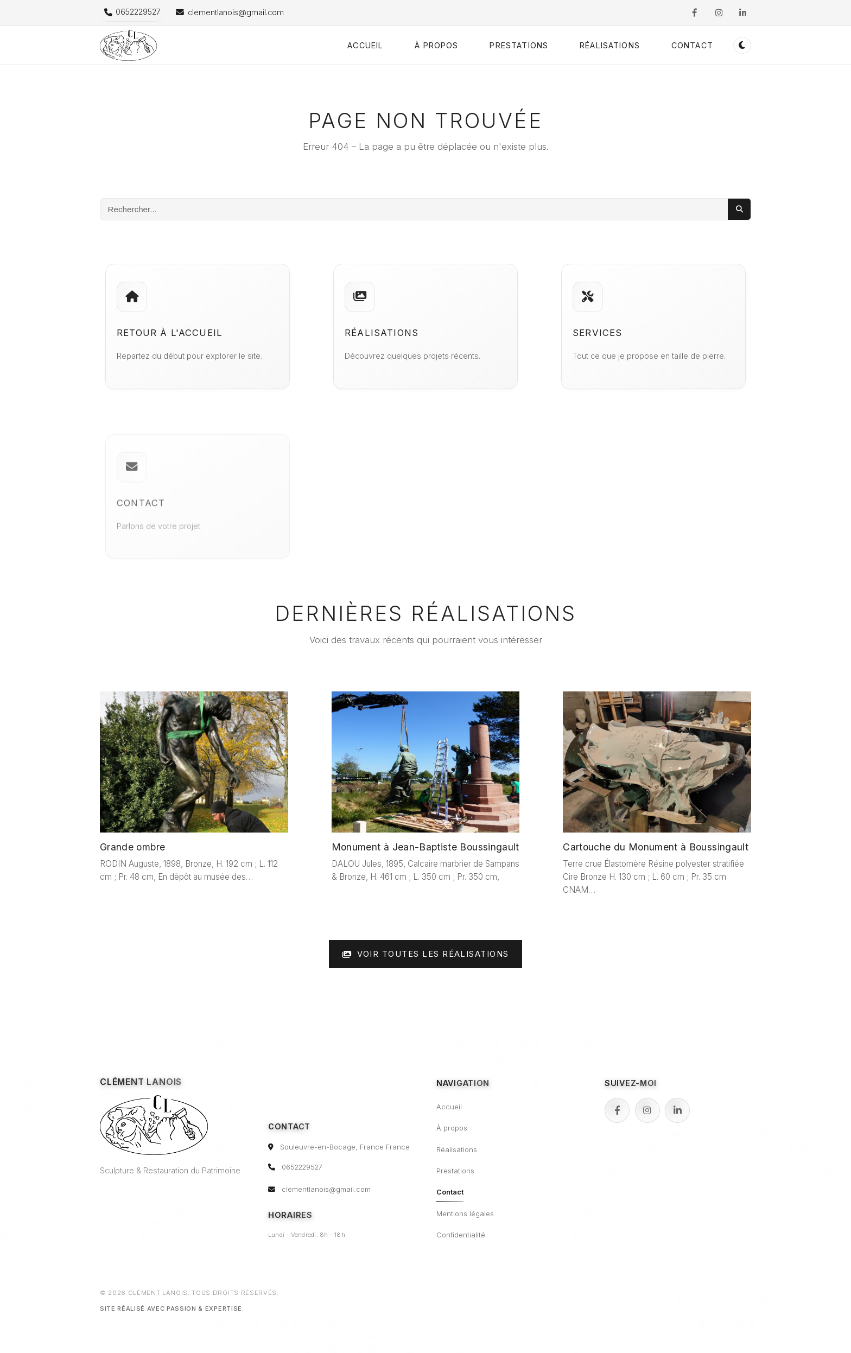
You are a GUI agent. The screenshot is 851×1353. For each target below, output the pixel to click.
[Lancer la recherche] (739, 209)
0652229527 (302, 1167)
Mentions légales (465, 1214)
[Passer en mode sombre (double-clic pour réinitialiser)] (742, 45)
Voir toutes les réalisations (425, 954)
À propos (436, 45)
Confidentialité (460, 1235)
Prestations (519, 45)
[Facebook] (617, 1110)
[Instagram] (647, 1110)
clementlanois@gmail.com (326, 1189)
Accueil (365, 45)
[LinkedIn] (677, 1110)
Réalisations (610, 45)
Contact (692, 45)
